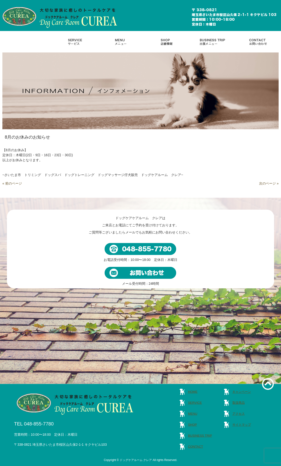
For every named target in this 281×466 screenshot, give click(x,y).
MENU (192, 413)
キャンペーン (241, 392)
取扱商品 (238, 402)
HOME (193, 392)
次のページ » (269, 183)
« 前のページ (12, 183)
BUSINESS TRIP (200, 435)
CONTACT (195, 446)
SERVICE (195, 402)
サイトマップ (241, 424)
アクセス (238, 413)
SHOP (192, 424)
